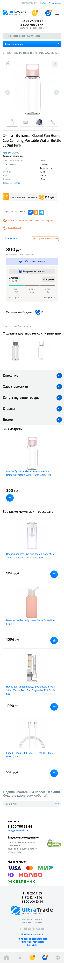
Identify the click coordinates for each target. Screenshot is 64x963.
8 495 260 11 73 (32, 21)
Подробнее (49, 297)
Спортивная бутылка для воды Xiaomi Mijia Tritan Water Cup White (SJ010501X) (30, 556)
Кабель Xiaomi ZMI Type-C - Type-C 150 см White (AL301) (29, 755)
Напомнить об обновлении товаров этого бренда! (31, 220)
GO (57, 804)
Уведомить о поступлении (45, 238)
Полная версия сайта (32, 934)
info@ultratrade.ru (18, 830)
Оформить (48, 279)
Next (56, 92)
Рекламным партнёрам (32, 941)
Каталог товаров (14, 44)
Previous (7, 92)
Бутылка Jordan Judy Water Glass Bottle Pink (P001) (30, 622)
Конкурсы (32, 944)
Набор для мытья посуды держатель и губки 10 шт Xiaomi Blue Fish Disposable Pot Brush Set (30, 690)
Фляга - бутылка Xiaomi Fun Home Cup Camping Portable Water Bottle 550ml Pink (29, 473)
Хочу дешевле (14, 227)
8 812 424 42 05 (32, 897)
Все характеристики (12, 183)
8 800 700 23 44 (32, 24)
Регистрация (54, 3)
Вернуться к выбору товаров (17, 326)
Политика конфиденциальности (32, 938)
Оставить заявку (32, 261)
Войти (43, 3)
